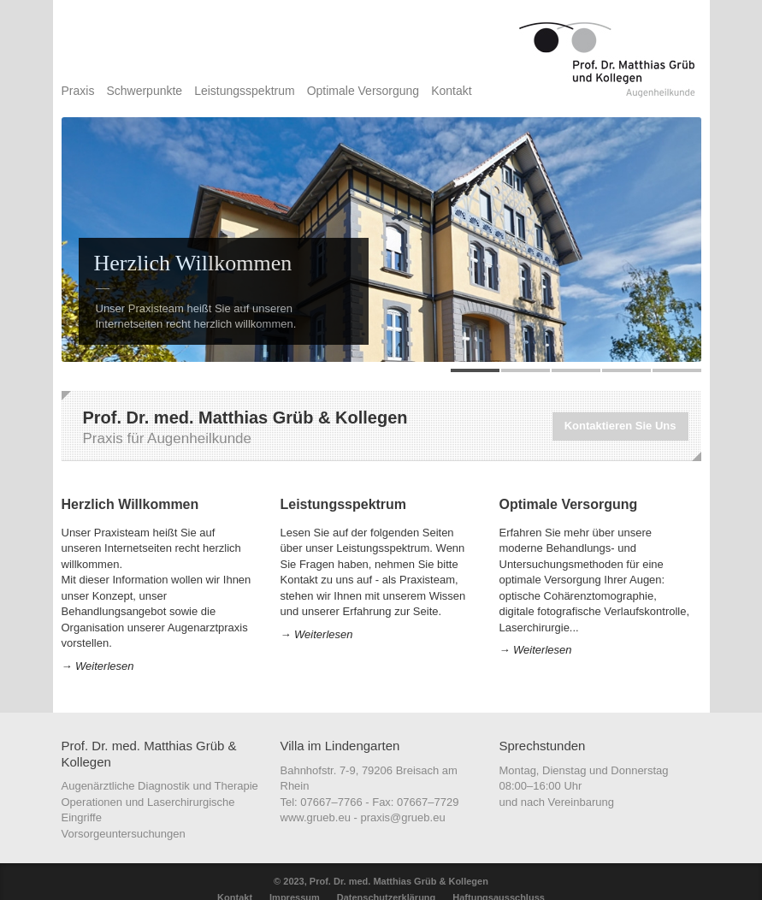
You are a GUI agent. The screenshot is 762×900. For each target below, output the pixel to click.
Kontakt (451, 91)
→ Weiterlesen (98, 666)
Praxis (78, 91)
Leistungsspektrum (244, 91)
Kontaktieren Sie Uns (620, 425)
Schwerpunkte (144, 91)
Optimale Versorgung (363, 91)
